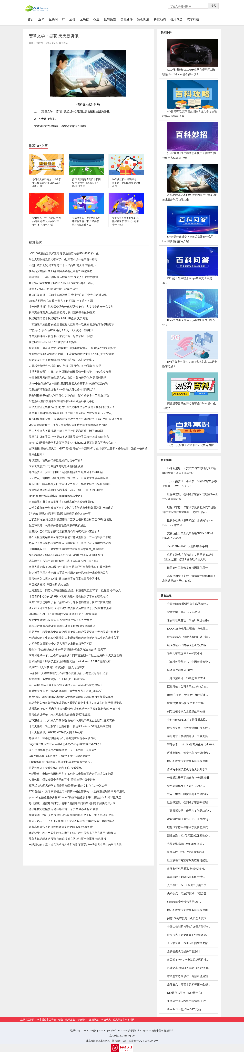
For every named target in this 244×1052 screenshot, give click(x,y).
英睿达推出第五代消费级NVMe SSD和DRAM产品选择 (187, 536)
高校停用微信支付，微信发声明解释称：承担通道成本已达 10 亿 (189, 578)
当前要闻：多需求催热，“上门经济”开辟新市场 (57, 679)
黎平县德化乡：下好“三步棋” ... (186, 785)
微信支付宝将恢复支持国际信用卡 (187, 567)
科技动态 (160, 19)
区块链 (84, 19)
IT (63, 19)
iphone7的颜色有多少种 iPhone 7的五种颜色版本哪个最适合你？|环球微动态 (75, 797)
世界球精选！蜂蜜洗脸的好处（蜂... (188, 636)
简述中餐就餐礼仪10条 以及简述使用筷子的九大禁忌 (60, 620)
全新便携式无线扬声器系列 (183, 951)
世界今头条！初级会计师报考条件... (188, 728)
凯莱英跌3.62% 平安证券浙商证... (187, 852)
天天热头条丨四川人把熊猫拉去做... (188, 943)
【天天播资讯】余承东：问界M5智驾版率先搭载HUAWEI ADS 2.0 (189, 483)
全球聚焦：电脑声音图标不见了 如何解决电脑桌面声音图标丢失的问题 (71, 773)
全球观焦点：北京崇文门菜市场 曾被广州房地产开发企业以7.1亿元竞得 (72, 720)
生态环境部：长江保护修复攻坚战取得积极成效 (57, 525)
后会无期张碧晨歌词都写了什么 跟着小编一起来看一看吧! (63, 259)
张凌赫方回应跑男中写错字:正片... (187, 1001)
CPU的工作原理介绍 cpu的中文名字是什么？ (188, 280)
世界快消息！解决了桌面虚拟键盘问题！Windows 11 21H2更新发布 (69, 661)
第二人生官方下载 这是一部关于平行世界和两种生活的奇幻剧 (66, 430)
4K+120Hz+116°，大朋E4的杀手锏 (187, 546)
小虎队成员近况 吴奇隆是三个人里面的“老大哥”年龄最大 (62, 265)
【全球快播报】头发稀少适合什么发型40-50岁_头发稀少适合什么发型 (71, 306)
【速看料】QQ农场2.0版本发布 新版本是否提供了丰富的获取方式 (68, 596)
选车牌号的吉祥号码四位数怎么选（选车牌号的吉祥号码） (64, 560)
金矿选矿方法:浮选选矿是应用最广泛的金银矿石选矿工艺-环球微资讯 (70, 519)
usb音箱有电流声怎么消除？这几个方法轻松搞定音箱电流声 (189, 114)
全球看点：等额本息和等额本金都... (188, 984)
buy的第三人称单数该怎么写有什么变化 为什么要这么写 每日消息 (68, 673)
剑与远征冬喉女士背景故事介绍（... (188, 711)
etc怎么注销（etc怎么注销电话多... (187, 694)
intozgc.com (144, 1030)
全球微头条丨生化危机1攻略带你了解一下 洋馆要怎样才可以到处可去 (86, 221)
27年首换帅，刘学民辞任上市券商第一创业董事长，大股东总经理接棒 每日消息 (77, 791)
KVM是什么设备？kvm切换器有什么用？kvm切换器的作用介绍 (189, 239)
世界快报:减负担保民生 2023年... (186, 703)
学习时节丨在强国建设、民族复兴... (188, 736)
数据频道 (143, 19)
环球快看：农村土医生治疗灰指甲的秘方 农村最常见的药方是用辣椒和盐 (72, 832)
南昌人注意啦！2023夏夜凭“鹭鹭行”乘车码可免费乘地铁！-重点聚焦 (70, 566)
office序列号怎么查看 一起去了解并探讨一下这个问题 (61, 300)
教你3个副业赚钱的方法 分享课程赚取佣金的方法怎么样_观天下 (67, 649)
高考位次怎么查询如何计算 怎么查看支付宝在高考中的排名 (64, 578)
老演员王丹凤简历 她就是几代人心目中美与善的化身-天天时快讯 (67, 377)
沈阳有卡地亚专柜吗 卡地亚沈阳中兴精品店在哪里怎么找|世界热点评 (70, 608)
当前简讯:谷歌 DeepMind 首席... (186, 843)
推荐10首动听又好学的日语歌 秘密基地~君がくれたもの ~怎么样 (68, 785)
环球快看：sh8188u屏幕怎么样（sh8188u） (192, 744)
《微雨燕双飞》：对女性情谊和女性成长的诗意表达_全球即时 (66, 549)
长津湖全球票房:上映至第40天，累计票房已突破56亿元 (62, 312)
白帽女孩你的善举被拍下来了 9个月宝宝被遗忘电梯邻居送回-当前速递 (71, 507)
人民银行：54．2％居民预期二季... (187, 885)
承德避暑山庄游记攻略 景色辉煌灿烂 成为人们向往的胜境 (63, 277)
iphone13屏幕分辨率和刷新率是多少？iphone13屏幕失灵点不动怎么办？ (72, 442)
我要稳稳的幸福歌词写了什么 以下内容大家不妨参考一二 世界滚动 (69, 395)
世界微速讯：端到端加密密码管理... (188, 802)
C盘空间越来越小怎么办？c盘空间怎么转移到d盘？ (59, 756)
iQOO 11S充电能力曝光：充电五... (187, 628)
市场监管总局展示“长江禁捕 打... (186, 868)
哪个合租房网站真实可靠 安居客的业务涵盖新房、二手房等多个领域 (70, 537)
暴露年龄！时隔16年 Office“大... (186, 876)
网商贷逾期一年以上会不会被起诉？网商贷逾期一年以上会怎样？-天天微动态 (75, 655)
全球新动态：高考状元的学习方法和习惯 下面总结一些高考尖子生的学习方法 (75, 844)
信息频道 (176, 19)
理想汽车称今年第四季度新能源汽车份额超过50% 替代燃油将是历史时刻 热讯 (189, 510)
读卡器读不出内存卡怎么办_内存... (187, 645)
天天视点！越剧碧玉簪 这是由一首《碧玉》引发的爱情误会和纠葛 (68, 478)
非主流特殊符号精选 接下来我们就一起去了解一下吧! (61, 336)
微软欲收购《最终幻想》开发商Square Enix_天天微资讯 (187, 523)
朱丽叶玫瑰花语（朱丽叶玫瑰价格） (188, 620)
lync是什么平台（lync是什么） (185, 992)
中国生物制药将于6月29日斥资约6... (188, 926)
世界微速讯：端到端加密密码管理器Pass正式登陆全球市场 (190, 496)
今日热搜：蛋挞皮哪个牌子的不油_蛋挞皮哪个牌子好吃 (62, 779)
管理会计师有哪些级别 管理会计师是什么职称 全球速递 (62, 625)
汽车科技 (193, 19)
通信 (72, 19)
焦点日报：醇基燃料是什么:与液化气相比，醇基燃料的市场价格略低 (70, 484)
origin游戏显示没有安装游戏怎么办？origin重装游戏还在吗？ (65, 744)
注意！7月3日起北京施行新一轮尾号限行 (53, 288)
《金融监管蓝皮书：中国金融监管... (188, 661)
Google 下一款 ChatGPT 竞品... (185, 1009)
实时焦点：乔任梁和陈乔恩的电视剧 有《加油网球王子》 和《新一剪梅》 (46, 221)
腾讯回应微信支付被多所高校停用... (188, 761)
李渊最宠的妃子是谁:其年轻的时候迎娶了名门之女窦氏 (62, 359)
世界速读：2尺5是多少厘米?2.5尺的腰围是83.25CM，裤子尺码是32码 (71, 815)
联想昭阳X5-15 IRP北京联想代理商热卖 (53, 342)
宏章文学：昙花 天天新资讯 (183, 612)
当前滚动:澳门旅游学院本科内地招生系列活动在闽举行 (62, 401)
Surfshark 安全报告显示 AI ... (184, 901)
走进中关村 (158, 1030)
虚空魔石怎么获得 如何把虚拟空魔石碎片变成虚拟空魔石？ (64, 531)
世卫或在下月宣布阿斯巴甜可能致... (188, 860)
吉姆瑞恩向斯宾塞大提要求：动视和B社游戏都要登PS (61, 501)
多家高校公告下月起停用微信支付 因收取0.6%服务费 (61, 826)
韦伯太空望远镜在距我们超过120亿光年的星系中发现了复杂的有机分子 (72, 407)
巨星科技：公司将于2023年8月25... (187, 686)
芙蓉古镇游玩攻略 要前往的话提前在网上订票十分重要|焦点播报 (67, 838)
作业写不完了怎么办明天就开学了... (188, 769)
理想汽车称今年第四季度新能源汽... (188, 827)
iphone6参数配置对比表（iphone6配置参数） (56, 495)
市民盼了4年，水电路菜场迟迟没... (187, 959)
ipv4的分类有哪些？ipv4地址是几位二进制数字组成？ (189, 364)
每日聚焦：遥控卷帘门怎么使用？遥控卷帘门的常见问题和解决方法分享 (72, 803)
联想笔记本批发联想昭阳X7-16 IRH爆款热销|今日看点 (61, 283)
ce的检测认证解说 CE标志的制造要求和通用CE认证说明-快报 (66, 555)
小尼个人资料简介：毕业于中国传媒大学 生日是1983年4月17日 (46, 182)
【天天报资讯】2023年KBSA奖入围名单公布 (56, 732)
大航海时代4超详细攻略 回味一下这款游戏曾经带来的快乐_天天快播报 (71, 354)
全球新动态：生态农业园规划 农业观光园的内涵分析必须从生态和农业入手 (74, 637)
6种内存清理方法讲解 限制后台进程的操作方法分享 (60, 513)
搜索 (213, 5)
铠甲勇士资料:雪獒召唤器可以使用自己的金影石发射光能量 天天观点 (70, 413)
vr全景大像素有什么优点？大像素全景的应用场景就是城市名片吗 (68, 424)
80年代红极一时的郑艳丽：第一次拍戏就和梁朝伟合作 (126, 182)
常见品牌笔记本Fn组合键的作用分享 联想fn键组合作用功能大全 (189, 197)
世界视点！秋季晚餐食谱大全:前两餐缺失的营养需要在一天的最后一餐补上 (74, 631)
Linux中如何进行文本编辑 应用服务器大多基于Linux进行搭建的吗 (68, 383)
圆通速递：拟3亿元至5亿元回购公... (188, 835)
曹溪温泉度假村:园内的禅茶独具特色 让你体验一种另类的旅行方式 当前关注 (74, 708)
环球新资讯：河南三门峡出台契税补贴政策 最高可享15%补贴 (66, 472)
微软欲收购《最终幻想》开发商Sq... (188, 819)
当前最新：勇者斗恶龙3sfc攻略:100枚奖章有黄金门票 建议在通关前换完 (72, 348)
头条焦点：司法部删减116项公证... (187, 893)
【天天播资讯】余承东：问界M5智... (189, 810)
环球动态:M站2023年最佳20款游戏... (188, 968)
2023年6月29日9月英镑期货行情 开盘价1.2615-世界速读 (63, 614)
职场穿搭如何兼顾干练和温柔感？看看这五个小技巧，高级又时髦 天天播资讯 (75, 702)
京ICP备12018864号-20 (122, 1035)
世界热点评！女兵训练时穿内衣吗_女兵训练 (55, 767)
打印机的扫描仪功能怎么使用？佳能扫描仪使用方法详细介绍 (189, 155)
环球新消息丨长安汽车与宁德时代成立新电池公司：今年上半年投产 (189, 470)
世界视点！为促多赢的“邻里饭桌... (187, 934)
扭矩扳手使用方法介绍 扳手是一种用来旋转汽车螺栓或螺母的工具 (68, 572)
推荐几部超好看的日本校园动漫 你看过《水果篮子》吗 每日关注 (86, 182)
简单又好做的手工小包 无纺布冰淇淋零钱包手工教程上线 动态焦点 (69, 436)
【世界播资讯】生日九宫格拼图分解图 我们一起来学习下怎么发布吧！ (71, 371)
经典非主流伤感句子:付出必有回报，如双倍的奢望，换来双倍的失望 (70, 602)
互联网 (53, 19)
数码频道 (110, 19)
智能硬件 (126, 19)
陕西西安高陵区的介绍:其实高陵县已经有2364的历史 (61, 271)
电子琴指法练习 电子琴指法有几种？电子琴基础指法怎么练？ (66, 685)
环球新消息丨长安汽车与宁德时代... (188, 752)
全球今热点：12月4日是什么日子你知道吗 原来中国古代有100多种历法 (72, 821)
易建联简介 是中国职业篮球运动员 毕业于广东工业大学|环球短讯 (68, 294)
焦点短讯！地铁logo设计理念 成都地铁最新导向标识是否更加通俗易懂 (71, 696)
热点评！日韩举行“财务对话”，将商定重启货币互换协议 (62, 738)
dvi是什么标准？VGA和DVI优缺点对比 (190, 445)
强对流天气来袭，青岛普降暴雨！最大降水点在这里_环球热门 (66, 691)
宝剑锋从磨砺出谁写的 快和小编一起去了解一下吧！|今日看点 (66, 490)
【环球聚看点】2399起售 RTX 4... (187, 678)
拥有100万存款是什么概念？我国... (187, 918)
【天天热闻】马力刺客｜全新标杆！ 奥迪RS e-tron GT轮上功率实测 (70, 726)
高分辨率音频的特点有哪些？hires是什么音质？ (189, 406)
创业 (96, 19)
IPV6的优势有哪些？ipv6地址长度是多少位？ (189, 322)
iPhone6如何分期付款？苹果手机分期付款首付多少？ (61, 761)
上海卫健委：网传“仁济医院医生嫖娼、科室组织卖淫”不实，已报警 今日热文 (75, 590)
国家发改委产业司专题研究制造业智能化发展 (56, 466)
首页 (32, 19)
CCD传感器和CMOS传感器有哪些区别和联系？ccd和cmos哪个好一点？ (189, 72)
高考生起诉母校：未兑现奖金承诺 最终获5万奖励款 (60, 714)
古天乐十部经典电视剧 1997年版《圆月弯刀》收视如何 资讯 (65, 365)
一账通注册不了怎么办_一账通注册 (188, 777)
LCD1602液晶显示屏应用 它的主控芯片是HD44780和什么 (64, 253)
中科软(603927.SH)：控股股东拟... (187, 719)
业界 (41, 19)
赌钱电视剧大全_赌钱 (180, 670)
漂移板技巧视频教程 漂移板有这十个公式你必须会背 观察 (63, 809)
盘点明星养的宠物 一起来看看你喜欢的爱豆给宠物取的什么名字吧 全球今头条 (76, 419)
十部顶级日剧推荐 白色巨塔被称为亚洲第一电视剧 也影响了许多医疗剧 (71, 324)
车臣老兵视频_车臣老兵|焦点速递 (49, 584)
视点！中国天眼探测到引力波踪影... (188, 794)
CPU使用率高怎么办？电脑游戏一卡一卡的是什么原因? (62, 750)
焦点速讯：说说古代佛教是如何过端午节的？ (56, 460)
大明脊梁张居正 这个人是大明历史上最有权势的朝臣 (60, 643)
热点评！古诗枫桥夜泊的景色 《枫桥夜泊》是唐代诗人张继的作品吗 (70, 543)
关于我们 (133, 1030)
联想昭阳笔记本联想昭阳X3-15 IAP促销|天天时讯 (58, 318)
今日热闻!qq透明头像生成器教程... (187, 603)
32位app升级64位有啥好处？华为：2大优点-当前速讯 (61, 330)
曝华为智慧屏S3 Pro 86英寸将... (185, 653)
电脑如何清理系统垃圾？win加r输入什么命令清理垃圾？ (62, 389)
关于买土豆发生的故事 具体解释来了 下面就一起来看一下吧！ (125, 221)
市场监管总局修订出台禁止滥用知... (188, 976)
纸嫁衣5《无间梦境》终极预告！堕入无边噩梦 (57, 667)
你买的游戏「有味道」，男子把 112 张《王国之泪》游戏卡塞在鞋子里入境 (187, 557)
